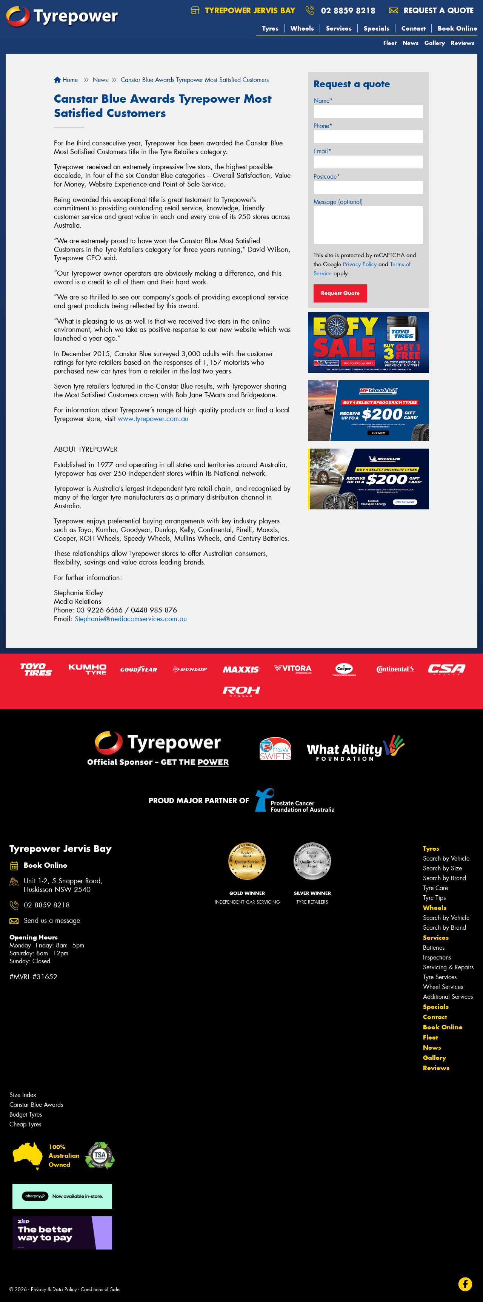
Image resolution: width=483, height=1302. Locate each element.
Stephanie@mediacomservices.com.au (131, 618)
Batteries (434, 948)
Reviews (462, 42)
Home (66, 80)
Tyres (270, 28)
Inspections (437, 957)
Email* (322, 151)
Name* (323, 101)
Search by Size (442, 868)
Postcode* (327, 176)
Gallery (435, 42)
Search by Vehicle (446, 858)
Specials (376, 28)
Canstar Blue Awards (36, 1105)
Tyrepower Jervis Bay (243, 10)
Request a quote (431, 10)
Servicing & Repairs (448, 967)
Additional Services (448, 997)
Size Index (22, 1095)
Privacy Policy (360, 264)
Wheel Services (443, 987)
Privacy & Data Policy (54, 1289)
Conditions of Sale (100, 1289)
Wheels (302, 28)
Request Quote (340, 293)
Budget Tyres (25, 1114)
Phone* (323, 126)
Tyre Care (435, 888)
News (410, 42)
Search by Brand (444, 878)
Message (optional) (338, 202)
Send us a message (52, 920)
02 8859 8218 (348, 10)
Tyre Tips (434, 898)
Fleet (390, 42)
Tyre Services (440, 977)
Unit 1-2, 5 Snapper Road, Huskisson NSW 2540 (63, 885)
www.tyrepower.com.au (153, 418)
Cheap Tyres (25, 1124)
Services (339, 28)
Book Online (457, 28)
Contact (413, 28)
